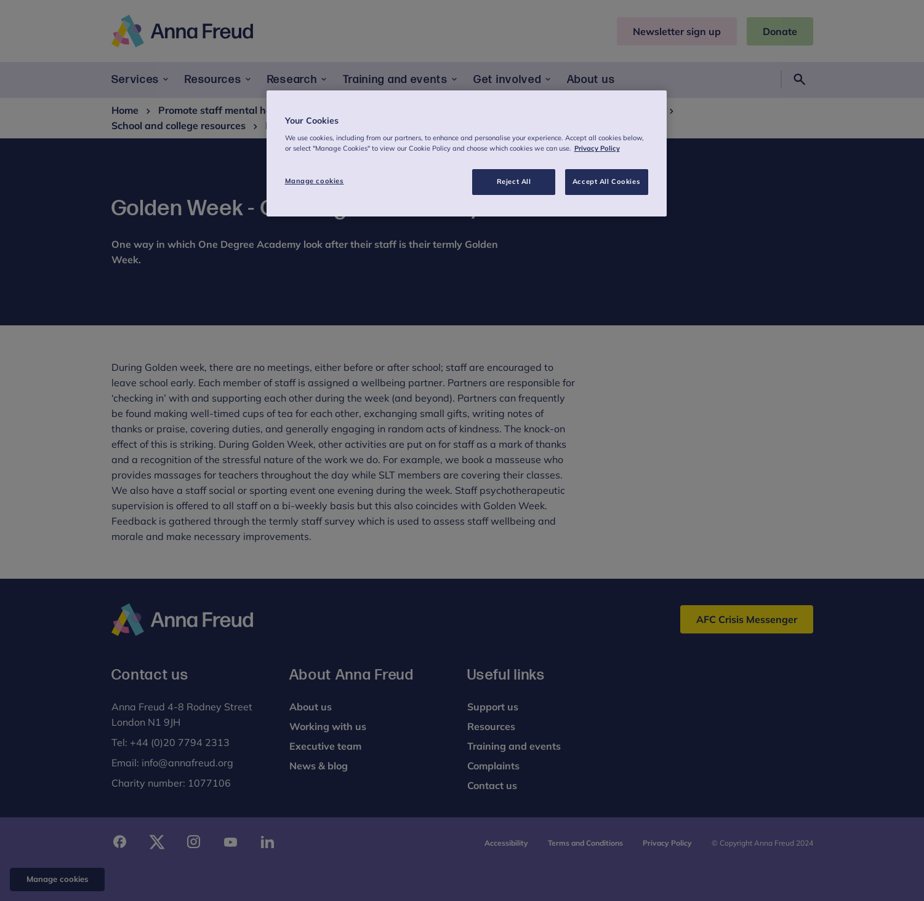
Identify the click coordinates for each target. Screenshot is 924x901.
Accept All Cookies (606, 181)
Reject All (514, 181)
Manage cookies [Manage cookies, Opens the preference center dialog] (314, 181)
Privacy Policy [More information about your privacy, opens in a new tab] (597, 148)
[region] (467, 153)
